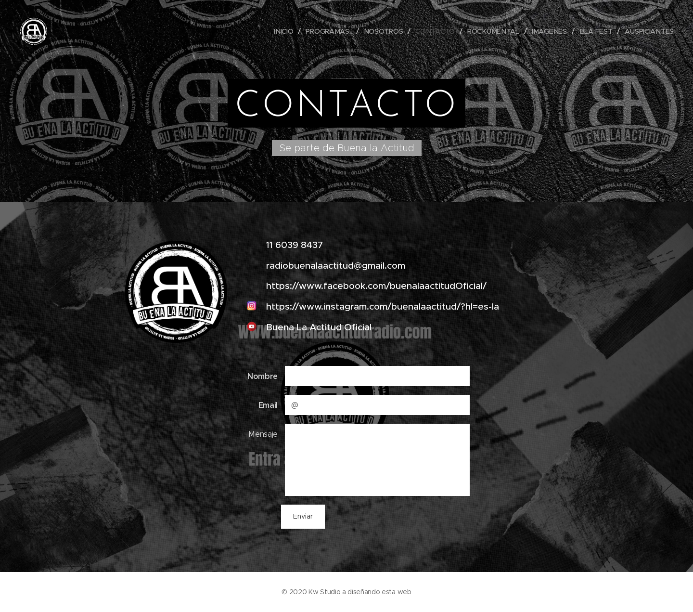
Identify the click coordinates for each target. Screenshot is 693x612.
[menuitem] (286, 31)
